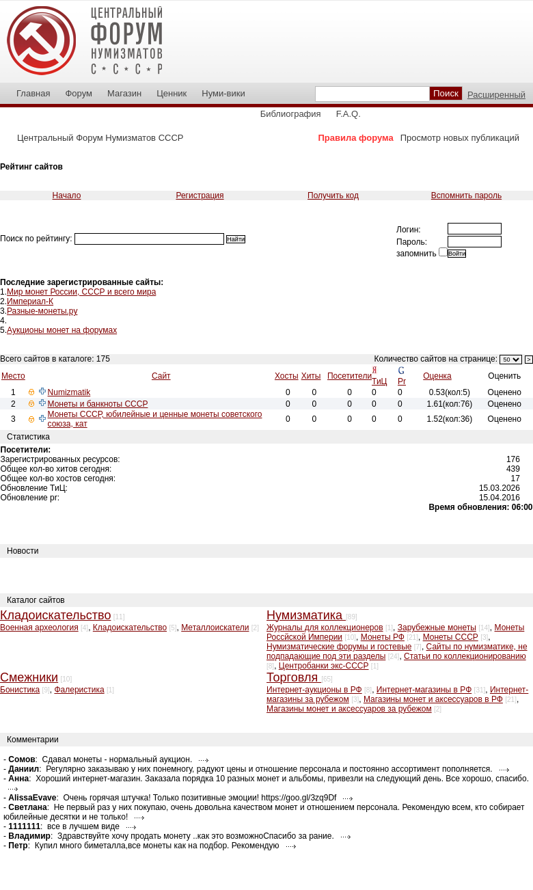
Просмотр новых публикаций (459, 138)
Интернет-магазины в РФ (424, 690)
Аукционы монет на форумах (62, 330)
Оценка (437, 376)
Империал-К (30, 301)
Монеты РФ (383, 637)
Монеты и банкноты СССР (98, 404)
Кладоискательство (130, 627)
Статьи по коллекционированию (465, 656)
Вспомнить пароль (466, 195)
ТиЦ (379, 381)
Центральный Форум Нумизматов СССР (100, 138)
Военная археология (39, 627)
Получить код (333, 195)
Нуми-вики (223, 93)
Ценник (171, 93)
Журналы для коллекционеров (324, 627)
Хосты (287, 376)
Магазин (124, 93)
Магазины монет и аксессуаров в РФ (433, 699)
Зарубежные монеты (437, 627)
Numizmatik (69, 392)
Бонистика (20, 690)
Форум (78, 93)
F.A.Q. (348, 114)
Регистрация (199, 195)
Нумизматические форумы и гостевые (338, 646)
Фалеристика (79, 690)
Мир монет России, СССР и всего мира (81, 292)
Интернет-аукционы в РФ (314, 690)
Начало (67, 195)
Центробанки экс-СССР (324, 666)
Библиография (290, 114)
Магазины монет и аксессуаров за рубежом (349, 709)
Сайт (161, 376)
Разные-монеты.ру (42, 311)
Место (13, 376)
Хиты (311, 376)
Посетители (349, 376)
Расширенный (496, 95)
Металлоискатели (215, 627)
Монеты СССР (450, 637)
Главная (33, 93)
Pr (402, 381)
